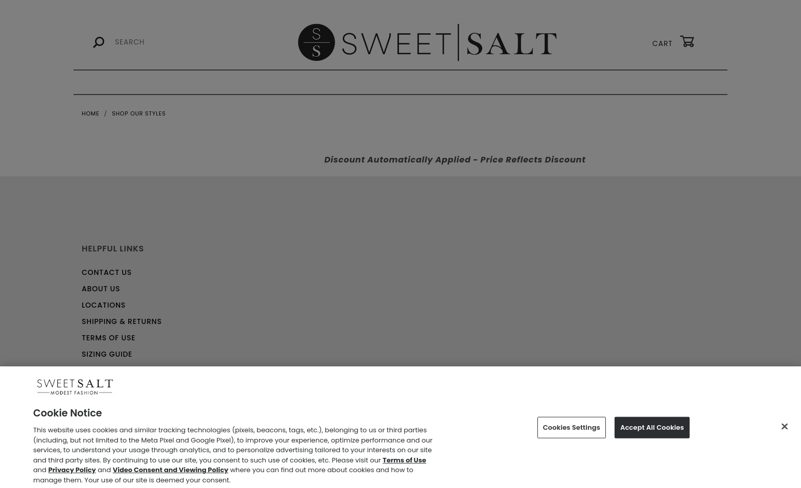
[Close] (784, 429)
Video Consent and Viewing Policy (170, 472)
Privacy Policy (72, 472)
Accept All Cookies (652, 430)
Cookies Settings (571, 430)
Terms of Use (404, 463)
